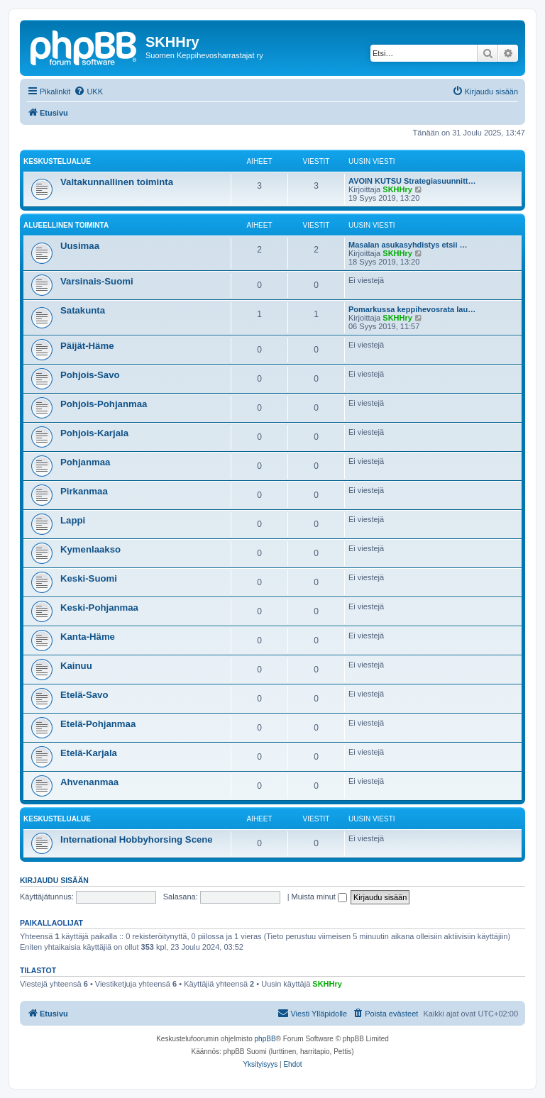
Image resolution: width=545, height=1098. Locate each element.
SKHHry (397, 189)
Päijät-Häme (87, 345)
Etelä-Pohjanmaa (98, 724)
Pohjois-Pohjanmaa (103, 404)
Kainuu (76, 665)
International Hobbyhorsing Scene (136, 839)
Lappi (72, 520)
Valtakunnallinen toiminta (116, 182)
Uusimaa (79, 245)
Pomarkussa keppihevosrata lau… (411, 309)
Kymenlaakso (90, 549)
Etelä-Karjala (88, 753)
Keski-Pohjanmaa (99, 607)
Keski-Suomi (88, 578)
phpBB (265, 1039)
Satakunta (82, 310)
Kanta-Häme (87, 636)
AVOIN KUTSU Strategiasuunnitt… (411, 181)
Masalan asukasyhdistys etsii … (408, 244)
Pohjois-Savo (90, 375)
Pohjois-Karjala (94, 433)
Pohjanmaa (85, 462)
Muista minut (319, 896)
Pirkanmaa (84, 491)
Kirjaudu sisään (54, 880)
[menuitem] (88, 91)
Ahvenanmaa (89, 782)
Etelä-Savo (84, 694)
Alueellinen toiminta (66, 225)
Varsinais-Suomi (96, 281)
